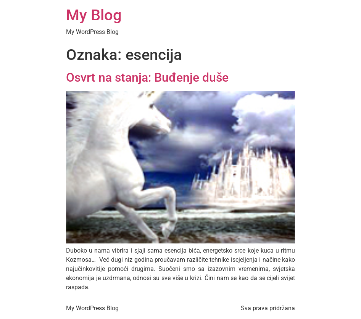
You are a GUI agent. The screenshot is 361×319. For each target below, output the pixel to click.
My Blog (94, 15)
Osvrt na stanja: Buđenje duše (147, 77)
